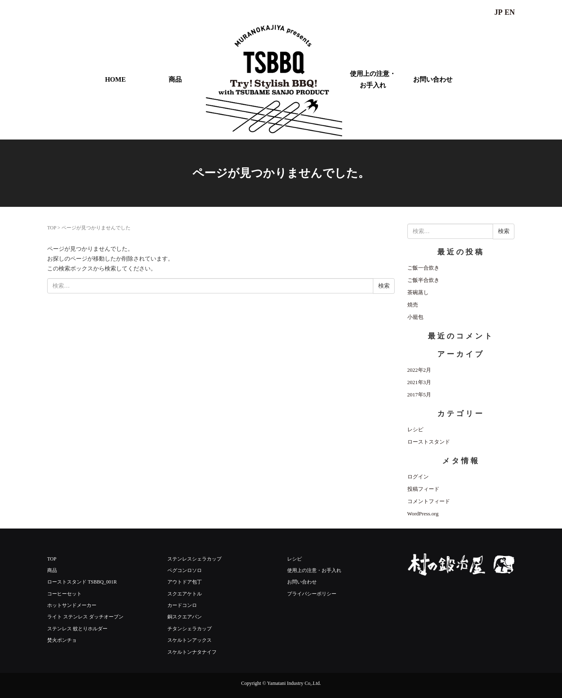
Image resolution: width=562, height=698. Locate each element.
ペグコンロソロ (184, 570)
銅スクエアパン (184, 617)
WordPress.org (423, 513)
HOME (115, 79)
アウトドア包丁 (184, 582)
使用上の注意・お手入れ (373, 79)
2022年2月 (419, 370)
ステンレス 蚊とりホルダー (77, 629)
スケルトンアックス (189, 640)
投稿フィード (423, 489)
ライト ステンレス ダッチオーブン (85, 617)
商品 (175, 79)
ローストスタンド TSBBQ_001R (82, 582)
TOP (51, 228)
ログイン (418, 477)
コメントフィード (428, 501)
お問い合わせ (432, 79)
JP (498, 12)
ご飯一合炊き (423, 268)
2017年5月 (419, 394)
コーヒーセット (64, 594)
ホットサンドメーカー (71, 605)
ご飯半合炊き (423, 280)
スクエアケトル (184, 594)
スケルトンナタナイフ (192, 652)
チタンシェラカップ (189, 629)
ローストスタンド (428, 442)
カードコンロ (182, 605)
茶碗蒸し (418, 292)
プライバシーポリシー (311, 594)
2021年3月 (419, 382)
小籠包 (415, 317)
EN (510, 12)
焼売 (412, 305)
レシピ (415, 429)
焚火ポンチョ (62, 640)
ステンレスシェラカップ (194, 559)
